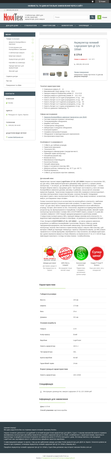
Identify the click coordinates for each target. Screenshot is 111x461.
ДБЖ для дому (12, 25)
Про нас (9, 81)
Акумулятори (67, 25)
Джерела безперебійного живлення (57, 117)
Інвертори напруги (15, 56)
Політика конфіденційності (66, 458)
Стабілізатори (30, 25)
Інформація (84, 25)
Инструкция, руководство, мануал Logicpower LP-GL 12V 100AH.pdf (67, 391)
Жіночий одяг (13, 71)
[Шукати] (92, 17)
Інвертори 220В (49, 25)
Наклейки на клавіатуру (17, 62)
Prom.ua (65, 456)
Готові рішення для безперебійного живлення (17, 48)
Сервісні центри (12, 76)
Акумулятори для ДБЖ (17, 59)
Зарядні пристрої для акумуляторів (16, 67)
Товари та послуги (12, 39)
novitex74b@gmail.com (15, 137)
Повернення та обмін (13, 85)
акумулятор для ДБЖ (78, 117)
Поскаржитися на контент (49, 458)
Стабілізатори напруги (16, 52)
